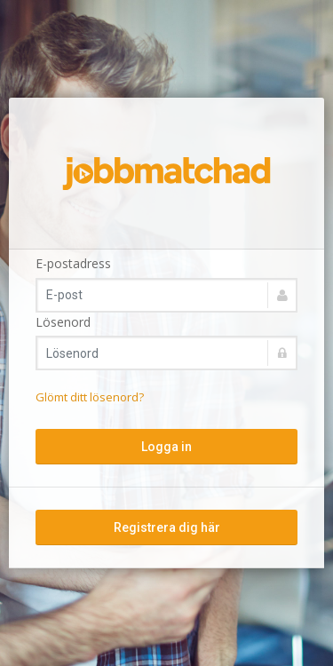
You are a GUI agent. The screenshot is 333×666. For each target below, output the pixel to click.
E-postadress (73, 263)
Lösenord (63, 321)
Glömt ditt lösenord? (90, 397)
